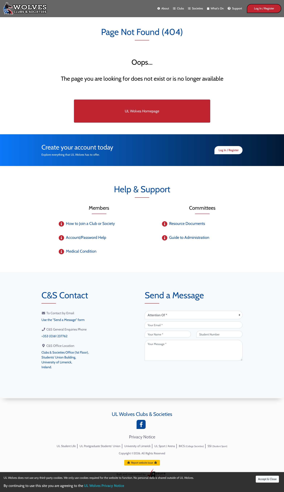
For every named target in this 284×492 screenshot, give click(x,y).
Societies (195, 8)
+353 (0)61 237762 (54, 336)
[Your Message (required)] (194, 350)
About (163, 8)
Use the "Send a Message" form (63, 320)
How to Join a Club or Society (90, 223)
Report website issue (142, 462)
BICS (191, 446)
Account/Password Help (86, 237)
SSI (217, 446)
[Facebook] (142, 425)
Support (235, 8)
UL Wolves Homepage (142, 111)
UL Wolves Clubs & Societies (142, 414)
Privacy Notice (142, 436)
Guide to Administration (189, 237)
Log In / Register (264, 8)
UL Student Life (66, 446)
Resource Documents (187, 223)
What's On (215, 8)
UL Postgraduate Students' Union (100, 446)
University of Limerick (137, 446)
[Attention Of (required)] (194, 315)
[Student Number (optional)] (219, 334)
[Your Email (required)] (194, 324)
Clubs (178, 8)
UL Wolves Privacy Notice (104, 485)
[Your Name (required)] (168, 334)
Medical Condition (81, 251)
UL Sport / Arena (164, 446)
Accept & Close (267, 479)
